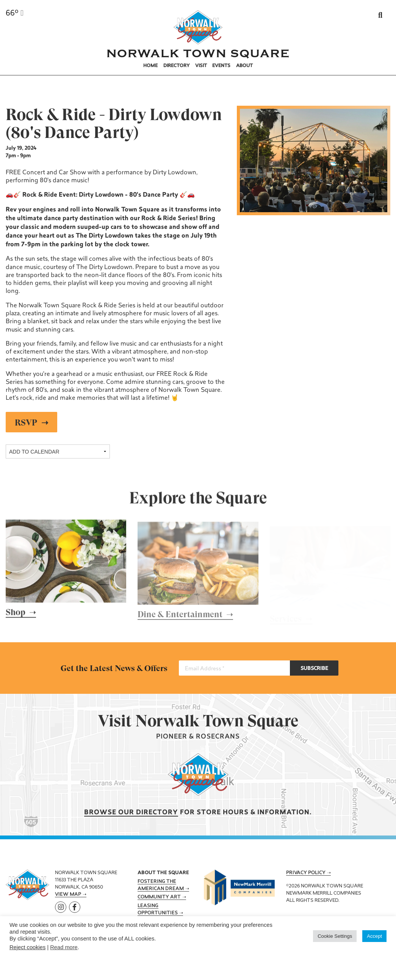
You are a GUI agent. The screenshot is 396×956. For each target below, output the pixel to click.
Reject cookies (27, 947)
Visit (201, 66)
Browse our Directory (131, 812)
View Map (68, 894)
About (244, 66)
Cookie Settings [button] (335, 936)
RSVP (26, 422)
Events (221, 66)
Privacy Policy (306, 873)
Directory (176, 66)
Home (150, 66)
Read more (64, 947)
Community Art (159, 897)
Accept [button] (374, 936)
